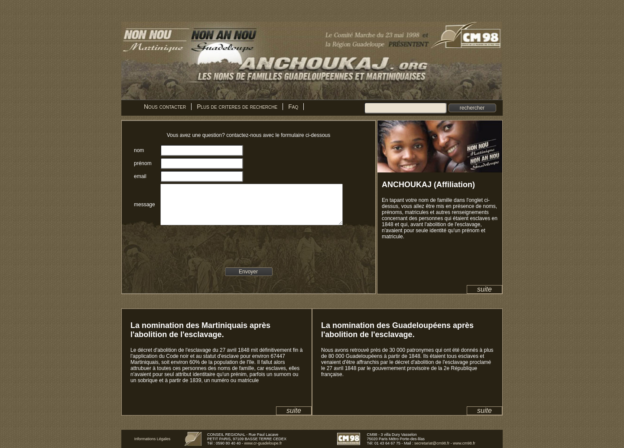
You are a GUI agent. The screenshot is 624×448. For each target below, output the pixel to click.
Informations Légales (152, 439)
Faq (293, 106)
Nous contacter (165, 106)
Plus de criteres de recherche (237, 106)
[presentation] (223, 252)
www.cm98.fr (464, 443)
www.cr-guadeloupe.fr (263, 443)
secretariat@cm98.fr (431, 443)
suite (484, 289)
